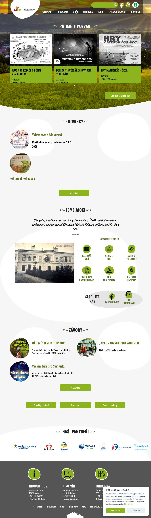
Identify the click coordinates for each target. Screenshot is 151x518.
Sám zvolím (128, 504)
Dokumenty (75, 405)
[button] (74, 85)
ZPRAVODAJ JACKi (117, 11)
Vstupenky (46, 11)
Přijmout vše (115, 510)
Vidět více (74, 193)
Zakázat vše (136, 510)
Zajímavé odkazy (110, 405)
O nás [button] (75, 11)
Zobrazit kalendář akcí (120, 95)
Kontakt (135, 11)
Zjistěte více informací (109, 238)
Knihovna (88, 11)
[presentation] (6, 52)
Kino (100, 11)
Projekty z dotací (41, 405)
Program (63, 11)
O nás (62, 506)
